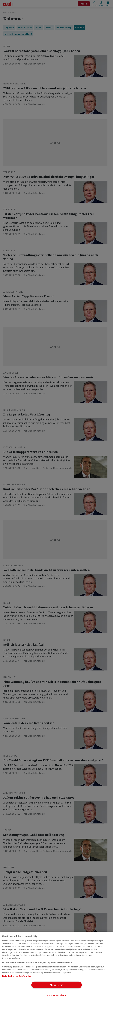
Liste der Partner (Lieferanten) (17, 976)
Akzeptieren (56, 985)
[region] (56, 972)
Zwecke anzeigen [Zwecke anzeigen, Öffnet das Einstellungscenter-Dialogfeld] (56, 995)
